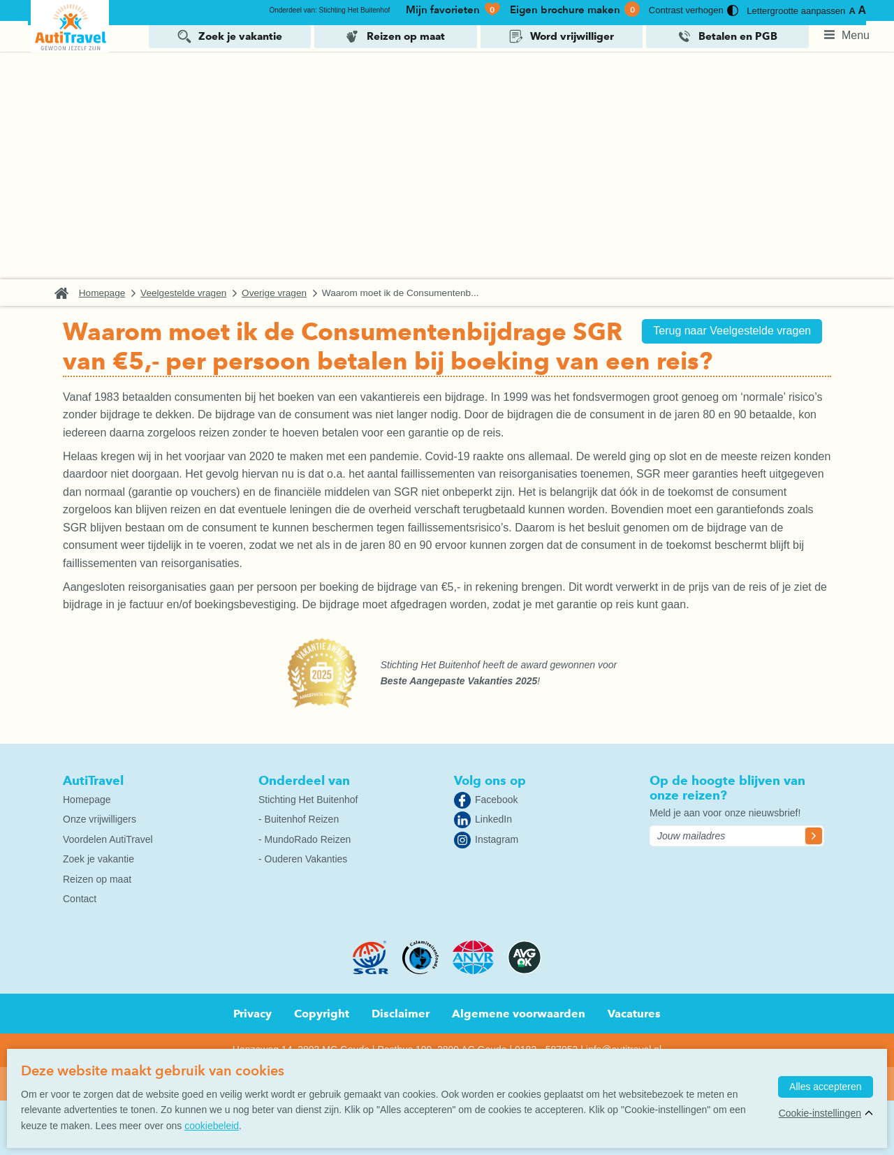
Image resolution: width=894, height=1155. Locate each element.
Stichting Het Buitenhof (308, 798)
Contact (79, 897)
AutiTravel (93, 779)
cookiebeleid (211, 1125)
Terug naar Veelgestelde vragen (727, 331)
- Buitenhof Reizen (298, 817)
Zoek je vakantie (240, 35)
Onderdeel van (304, 779)
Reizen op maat (406, 35)
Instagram (496, 838)
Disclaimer (401, 1012)
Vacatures (634, 1012)
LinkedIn (493, 817)
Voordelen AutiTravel (108, 838)
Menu (856, 35)
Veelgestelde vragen (192, 292)
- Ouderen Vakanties (302, 857)
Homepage (110, 292)
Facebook (496, 798)
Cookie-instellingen (817, 1115)
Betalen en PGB (737, 35)
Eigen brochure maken (575, 10)
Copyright (321, 1012)
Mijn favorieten (453, 10)
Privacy (252, 1012)
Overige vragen (282, 292)
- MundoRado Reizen (304, 838)
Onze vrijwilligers (99, 817)
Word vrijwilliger (572, 35)
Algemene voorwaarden (518, 1012)
